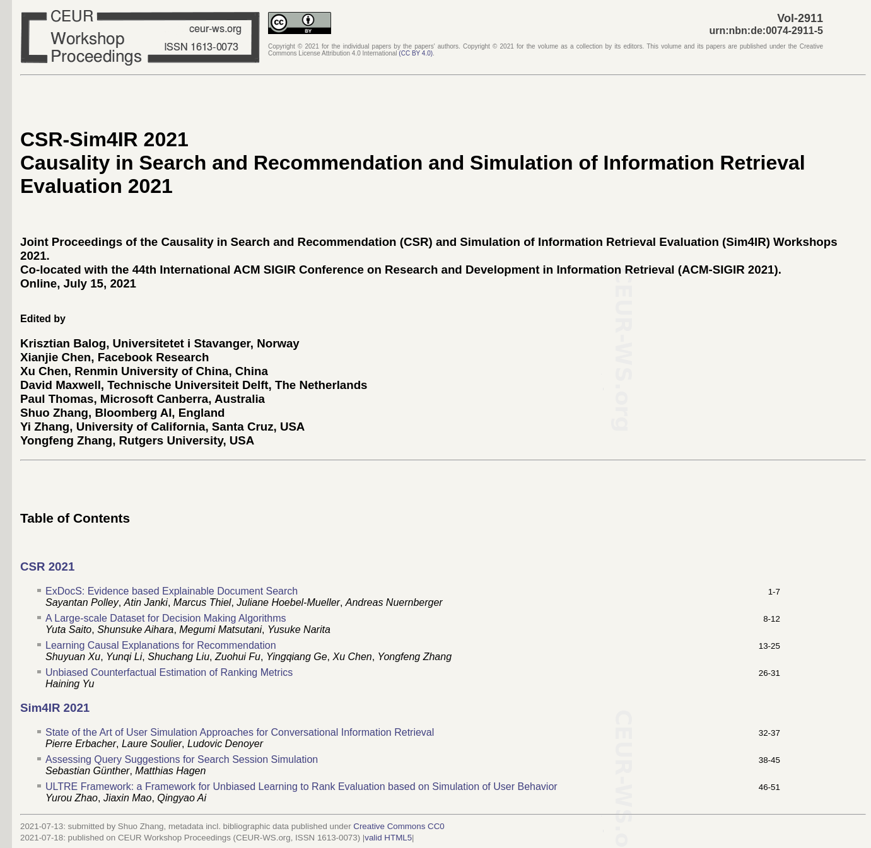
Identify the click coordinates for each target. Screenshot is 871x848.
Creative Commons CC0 (398, 826)
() (416, 53)
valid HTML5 (388, 837)
